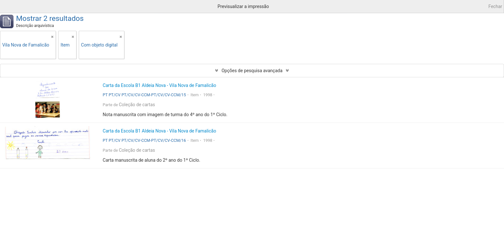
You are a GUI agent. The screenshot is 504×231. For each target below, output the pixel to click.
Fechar (495, 6)
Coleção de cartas (137, 104)
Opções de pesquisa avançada (252, 70)
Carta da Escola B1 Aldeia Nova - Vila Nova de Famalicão (159, 85)
